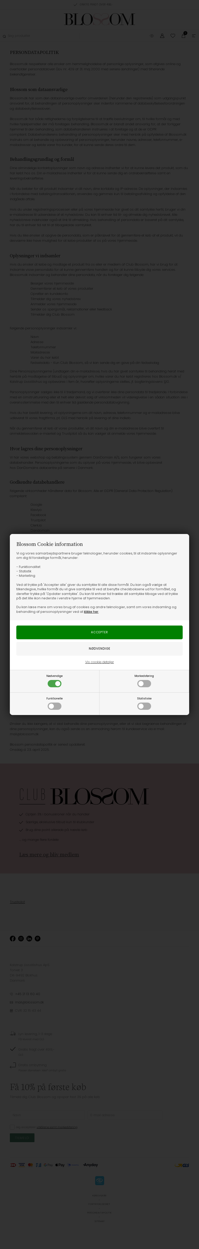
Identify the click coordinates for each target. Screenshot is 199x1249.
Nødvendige (54, 680)
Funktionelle (54, 703)
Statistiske (144, 703)
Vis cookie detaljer (99, 662)
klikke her (91, 611)
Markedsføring (144, 680)
